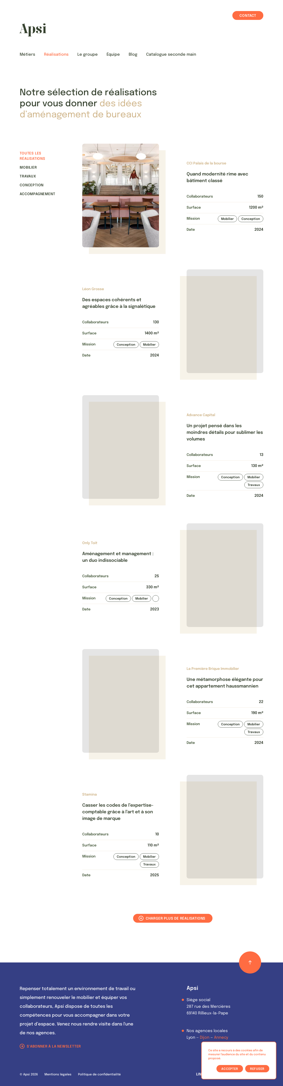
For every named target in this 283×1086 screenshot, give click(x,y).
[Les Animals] (32, 29)
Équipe (113, 55)
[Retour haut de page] (250, 962)
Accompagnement (37, 194)
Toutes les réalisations (32, 156)
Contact (247, 16)
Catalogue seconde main (171, 55)
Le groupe (87, 55)
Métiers (27, 55)
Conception (32, 185)
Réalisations (56, 55)
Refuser (257, 1069)
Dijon (204, 1038)
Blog (133, 55)
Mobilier (28, 168)
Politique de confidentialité (99, 1074)
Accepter (229, 1069)
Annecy (221, 1038)
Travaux (28, 176)
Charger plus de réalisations (175, 918)
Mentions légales (57, 1074)
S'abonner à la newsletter (54, 1046)
